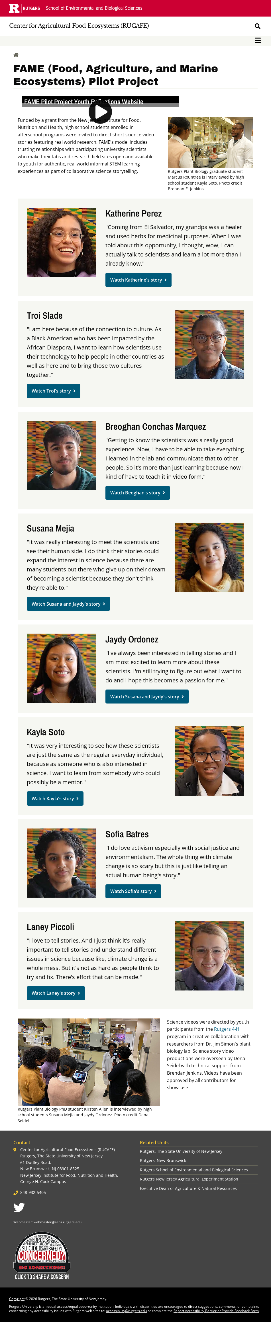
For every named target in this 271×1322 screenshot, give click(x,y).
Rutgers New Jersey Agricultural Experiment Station (189, 1179)
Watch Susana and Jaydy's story (66, 604)
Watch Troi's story (51, 391)
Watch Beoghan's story (135, 493)
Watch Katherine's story (136, 280)
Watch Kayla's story (53, 798)
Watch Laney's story (54, 993)
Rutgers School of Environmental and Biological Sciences (194, 1170)
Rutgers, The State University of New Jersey (181, 1151)
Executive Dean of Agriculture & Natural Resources (188, 1188)
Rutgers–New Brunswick (163, 1160)
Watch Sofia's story (131, 891)
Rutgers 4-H (226, 1029)
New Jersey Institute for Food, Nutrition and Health (68, 1175)
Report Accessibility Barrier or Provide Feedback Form (216, 1310)
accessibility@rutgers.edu (126, 1310)
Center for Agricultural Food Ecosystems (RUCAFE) (79, 25)
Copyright (17, 1298)
